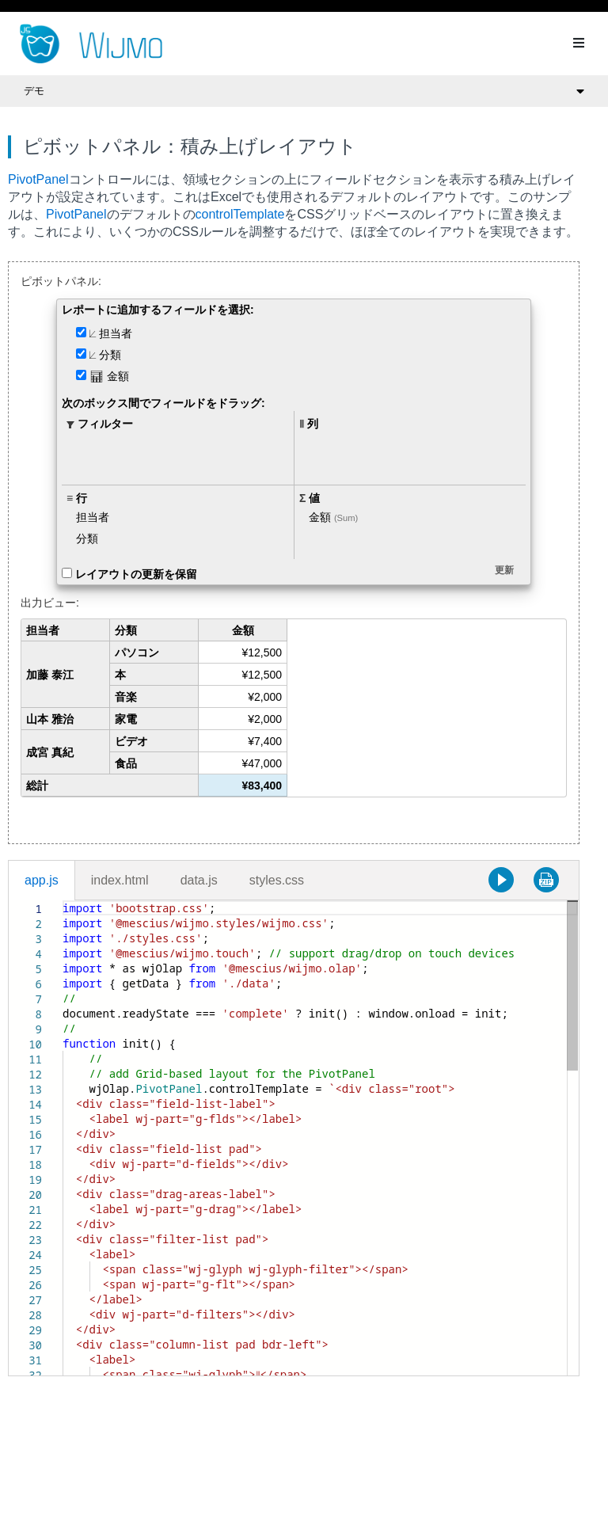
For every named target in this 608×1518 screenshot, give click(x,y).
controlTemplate (240, 214)
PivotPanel (38, 179)
